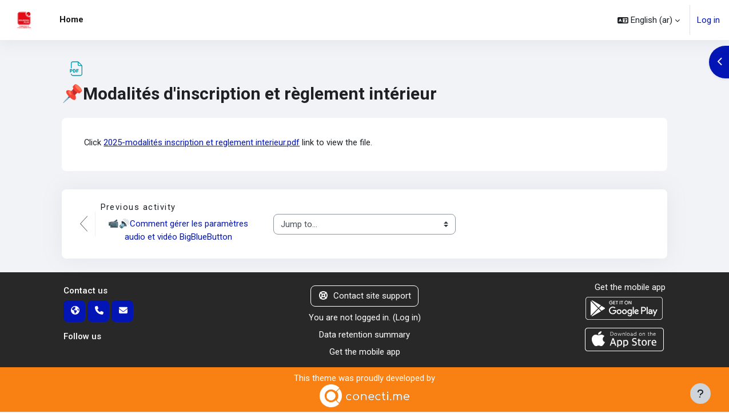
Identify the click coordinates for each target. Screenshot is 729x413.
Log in (708, 20)
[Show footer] (700, 393)
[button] (648, 20)
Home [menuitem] (71, 19)
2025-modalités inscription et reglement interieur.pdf (202, 142)
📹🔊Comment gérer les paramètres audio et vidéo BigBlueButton (180, 231)
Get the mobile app (364, 353)
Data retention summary (364, 335)
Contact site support (364, 296)
